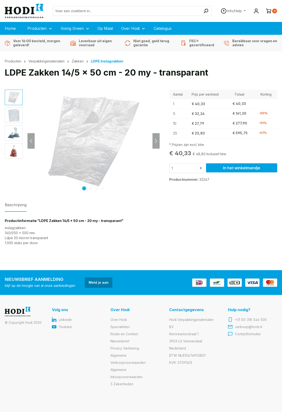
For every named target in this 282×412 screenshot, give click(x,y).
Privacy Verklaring (124, 348)
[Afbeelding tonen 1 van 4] (84, 188)
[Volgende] (156, 141)
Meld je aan (98, 282)
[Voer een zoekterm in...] (127, 11)
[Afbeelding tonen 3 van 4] (96, 188)
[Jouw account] (256, 11)
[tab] (16, 206)
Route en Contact (124, 334)
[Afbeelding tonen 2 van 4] (90, 188)
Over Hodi (118, 320)
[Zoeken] (206, 11)
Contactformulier (248, 334)
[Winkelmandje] (269, 11)
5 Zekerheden (121, 384)
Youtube (65, 327)
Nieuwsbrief (119, 341)
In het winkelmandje (241, 167)
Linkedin (65, 320)
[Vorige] (31, 141)
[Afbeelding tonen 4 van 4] (102, 188)
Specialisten (120, 327)
